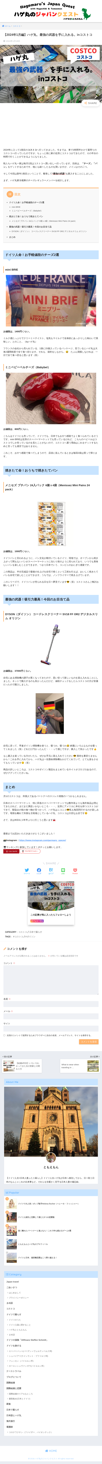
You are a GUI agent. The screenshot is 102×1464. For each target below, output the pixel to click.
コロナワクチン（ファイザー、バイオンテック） (31, 1435)
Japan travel (12, 1281)
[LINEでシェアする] (63, 871)
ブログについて (14, 1378)
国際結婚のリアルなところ (21, 1395)
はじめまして (15, 1293)
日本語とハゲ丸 (14, 1417)
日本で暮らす (35, 932)
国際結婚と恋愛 (14, 1390)
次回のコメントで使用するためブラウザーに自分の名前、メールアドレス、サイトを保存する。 (49, 1035)
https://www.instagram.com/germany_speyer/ (43, 840)
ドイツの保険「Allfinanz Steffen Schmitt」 (28, 1340)
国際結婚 (10, 1384)
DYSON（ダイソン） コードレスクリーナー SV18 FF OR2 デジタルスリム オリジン (50, 231)
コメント (9, 963)
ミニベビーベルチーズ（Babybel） (27, 211)
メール (8, 1011)
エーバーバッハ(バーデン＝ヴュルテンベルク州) (30, 1352)
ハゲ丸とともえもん (18, 1330)
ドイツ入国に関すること (20, 1325)
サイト (6, 1023)
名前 (7, 999)
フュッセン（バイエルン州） (22, 1362)
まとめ (12, 237)
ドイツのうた (15, 1320)
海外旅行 (10, 1423)
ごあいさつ (12, 1287)
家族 (8, 1405)
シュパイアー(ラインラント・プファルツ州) (28, 1357)
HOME (51, 1453)
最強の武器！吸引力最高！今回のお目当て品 (30, 227)
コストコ (22, 932)
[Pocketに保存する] (75, 871)
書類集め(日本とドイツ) (19, 1400)
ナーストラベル (14, 1372)
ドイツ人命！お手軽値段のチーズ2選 (26, 202)
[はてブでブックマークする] (51, 871)
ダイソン (31, 936)
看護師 (9, 1429)
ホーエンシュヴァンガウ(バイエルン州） (27, 1367)
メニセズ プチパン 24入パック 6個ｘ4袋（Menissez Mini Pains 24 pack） (45, 221)
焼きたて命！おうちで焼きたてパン (26, 216)
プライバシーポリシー (19, 1298)
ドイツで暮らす (14, 1315)
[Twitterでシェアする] (27, 871)
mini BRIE (16, 207)
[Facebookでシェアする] (39, 871)
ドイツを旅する (14, 1346)
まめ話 (9, 1303)
